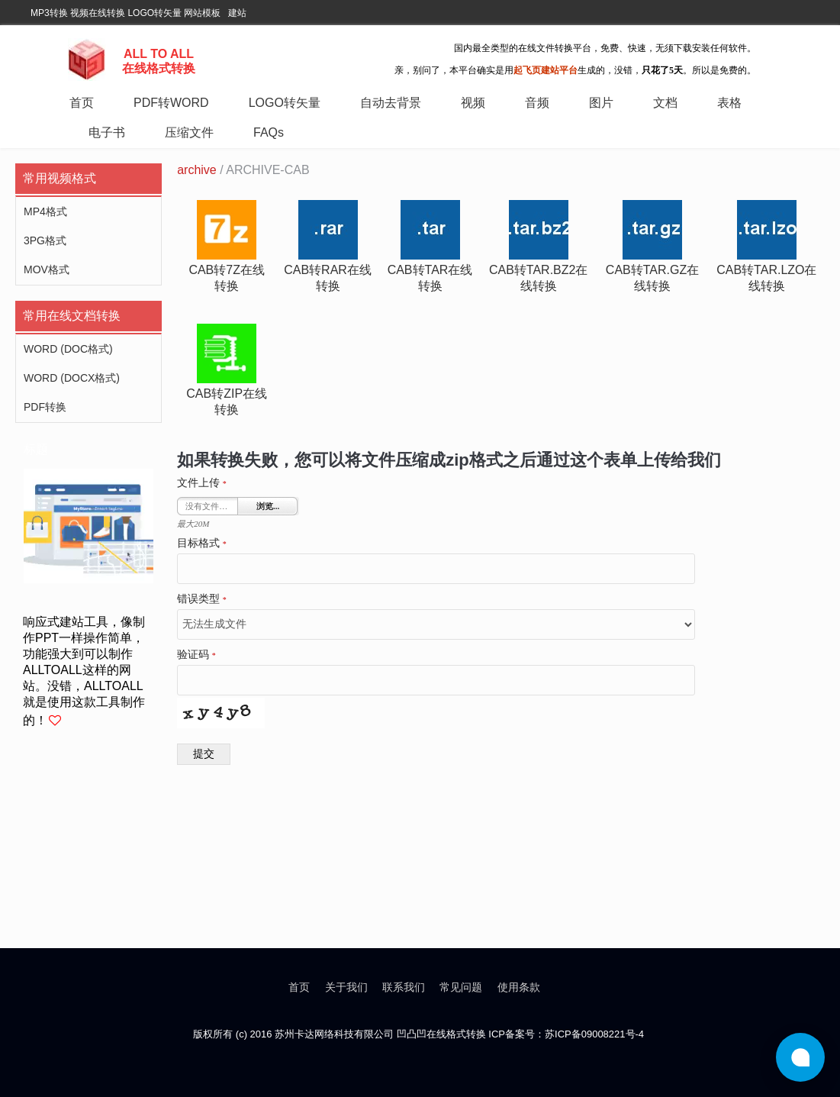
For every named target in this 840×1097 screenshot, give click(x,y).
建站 (237, 13)
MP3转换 (49, 13)
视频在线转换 (97, 13)
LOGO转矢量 (154, 13)
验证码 (196, 655)
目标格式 (202, 543)
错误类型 (202, 599)
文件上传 (202, 483)
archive (197, 169)
